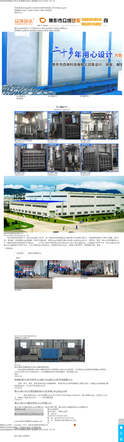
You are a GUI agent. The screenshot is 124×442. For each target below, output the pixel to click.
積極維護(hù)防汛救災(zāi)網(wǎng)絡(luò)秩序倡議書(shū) (43, 379)
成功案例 (33, 31)
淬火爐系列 (20, 96)
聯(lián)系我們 (46, 10)
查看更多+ (9, 248)
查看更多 (19, 98)
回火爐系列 (52, 96)
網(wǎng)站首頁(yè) (22, 28)
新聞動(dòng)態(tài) (21, 31)
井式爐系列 (84, 96)
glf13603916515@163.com (64, 418)
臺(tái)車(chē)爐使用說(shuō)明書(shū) (33, 403)
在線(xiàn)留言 (33, 10)
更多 (16, 374)
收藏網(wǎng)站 (20, 10)
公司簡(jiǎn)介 (35, 28)
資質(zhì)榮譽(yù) (60, 28)
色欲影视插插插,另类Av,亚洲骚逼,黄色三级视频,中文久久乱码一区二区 (27, 1)
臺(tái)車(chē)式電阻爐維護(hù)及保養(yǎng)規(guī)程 (40, 391)
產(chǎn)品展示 (48, 28)
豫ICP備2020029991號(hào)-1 (61, 425)
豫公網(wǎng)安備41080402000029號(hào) (91, 425)
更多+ (18, 258)
